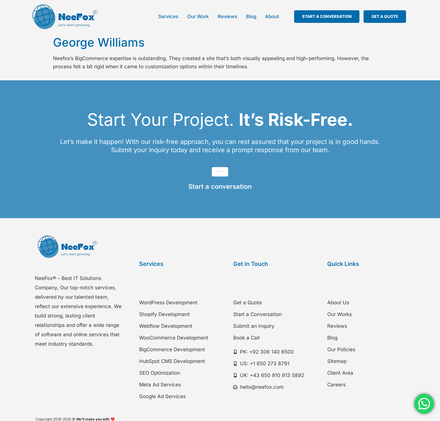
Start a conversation (220, 193)
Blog (251, 16)
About (272, 16)
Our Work (198, 16)
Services (168, 16)
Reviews (227, 16)
